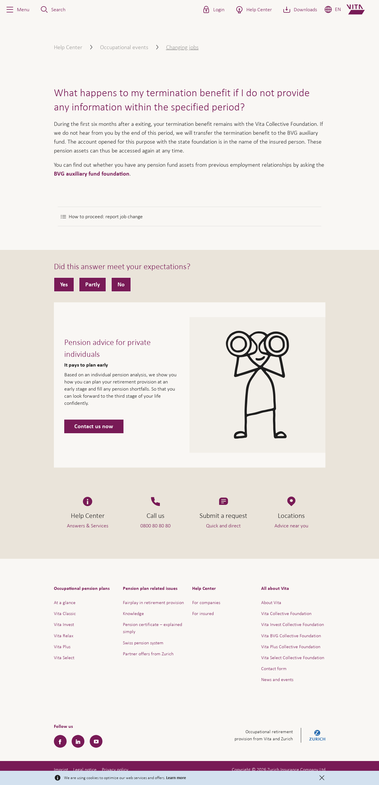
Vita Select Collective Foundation (292, 657)
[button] (17, 9)
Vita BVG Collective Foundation (291, 635)
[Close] (321, 777)
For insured (203, 613)
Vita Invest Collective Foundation (292, 624)
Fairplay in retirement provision (153, 602)
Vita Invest (64, 624)
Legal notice (85, 769)
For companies (206, 602)
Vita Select (64, 657)
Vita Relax (63, 635)
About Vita (271, 602)
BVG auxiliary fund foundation (91, 174)
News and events (277, 679)
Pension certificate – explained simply (152, 628)
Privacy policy (115, 769)
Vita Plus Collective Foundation (290, 646)
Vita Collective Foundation (286, 613)
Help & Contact (333, 768)
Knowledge (133, 613)
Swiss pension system (143, 642)
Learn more (176, 778)
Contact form (274, 668)
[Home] (360, 9)
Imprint (61, 769)
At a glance (65, 602)
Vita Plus (62, 646)
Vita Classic (65, 613)
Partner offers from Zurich (148, 653)
